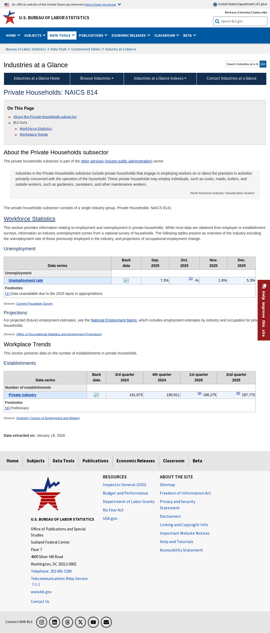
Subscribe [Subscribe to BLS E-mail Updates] (260, 12)
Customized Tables (86, 49)
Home (12, 461)
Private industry (22, 395)
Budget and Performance (125, 493)
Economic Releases (136, 461)
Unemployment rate (26, 280)
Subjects (36, 461)
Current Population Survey (34, 303)
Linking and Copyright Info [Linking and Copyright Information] (184, 524)
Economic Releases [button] (129, 35)
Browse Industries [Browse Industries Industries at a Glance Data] (95, 78)
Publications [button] (91, 35)
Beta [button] (187, 35)
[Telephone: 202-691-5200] (63, 571)
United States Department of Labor (240, 4)
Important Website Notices (185, 533)
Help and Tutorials (176, 541)
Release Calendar (238, 12)
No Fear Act (113, 509)
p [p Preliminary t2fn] (199, 393)
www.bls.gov (41, 591)
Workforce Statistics (36, 128)
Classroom (174, 461)
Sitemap (167, 484)
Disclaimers (170, 516)
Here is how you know (100, 4)
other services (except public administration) (116, 161)
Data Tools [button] (60, 35)
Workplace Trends (34, 134)
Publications (95, 461)
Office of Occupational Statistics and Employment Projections (58, 334)
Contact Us (40, 601)
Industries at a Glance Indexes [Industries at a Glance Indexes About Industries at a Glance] (159, 78)
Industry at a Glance (120, 49)
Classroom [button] (165, 35)
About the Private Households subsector (45, 116)
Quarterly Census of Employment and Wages (47, 418)
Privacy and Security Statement (177, 504)
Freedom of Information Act (185, 493)
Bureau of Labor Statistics (26, 49)
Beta (197, 461)
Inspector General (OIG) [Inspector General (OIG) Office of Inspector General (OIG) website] (124, 484)
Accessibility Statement (181, 550)
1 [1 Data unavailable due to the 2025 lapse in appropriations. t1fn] (191, 278)
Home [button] (11, 35)
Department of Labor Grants (129, 501)
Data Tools (59, 49)
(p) (8, 408)
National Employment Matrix (114, 320)
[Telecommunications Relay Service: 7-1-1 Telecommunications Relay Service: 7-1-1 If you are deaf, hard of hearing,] (63, 582)
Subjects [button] (33, 35)
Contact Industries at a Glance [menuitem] (232, 78)
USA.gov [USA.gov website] (110, 518)
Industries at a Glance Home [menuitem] (37, 78)
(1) (8, 293)
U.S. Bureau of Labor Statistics (54, 18)
